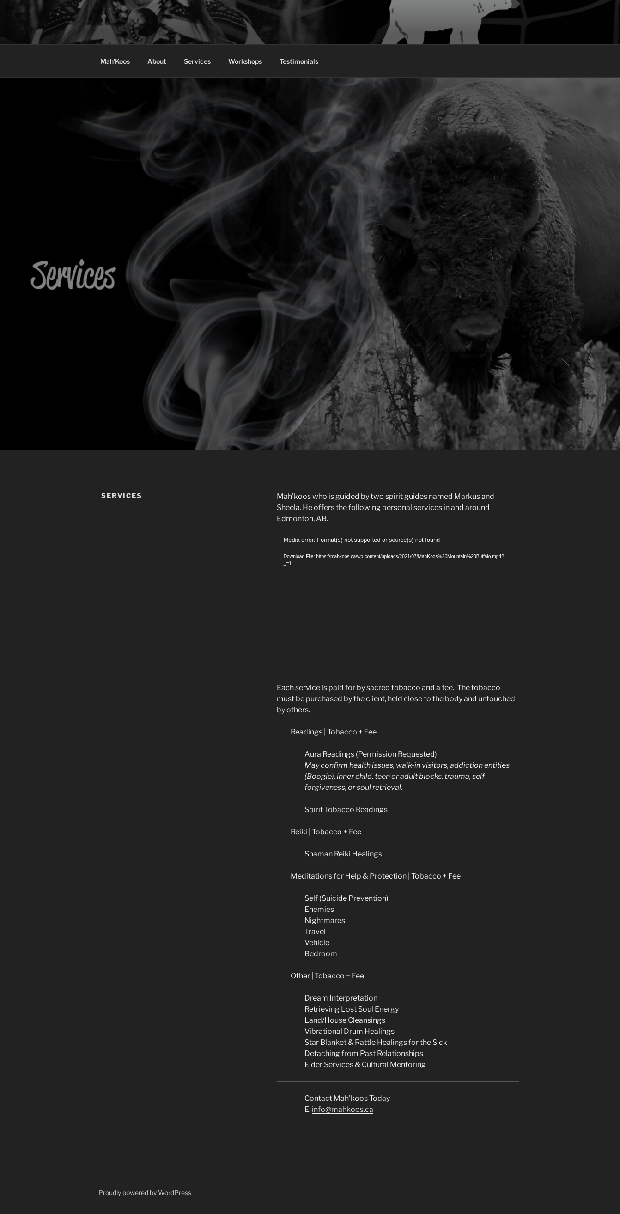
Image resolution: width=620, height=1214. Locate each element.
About (156, 61)
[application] (398, 603)
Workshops (245, 61)
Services (197, 61)
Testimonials (299, 61)
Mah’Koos (115, 61)
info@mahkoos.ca (342, 1109)
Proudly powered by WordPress (144, 1192)
